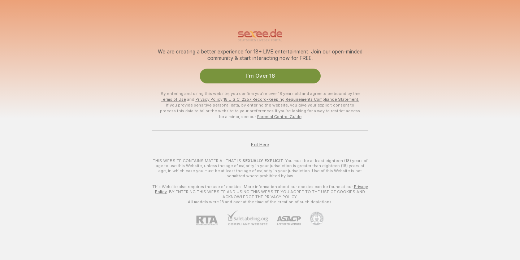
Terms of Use (173, 99)
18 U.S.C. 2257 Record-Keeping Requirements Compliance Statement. (291, 99)
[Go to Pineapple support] (312, 218)
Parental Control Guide (279, 116)
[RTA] (211, 220)
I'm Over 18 (260, 76)
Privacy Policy (208, 99)
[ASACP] (284, 220)
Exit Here (260, 144)
